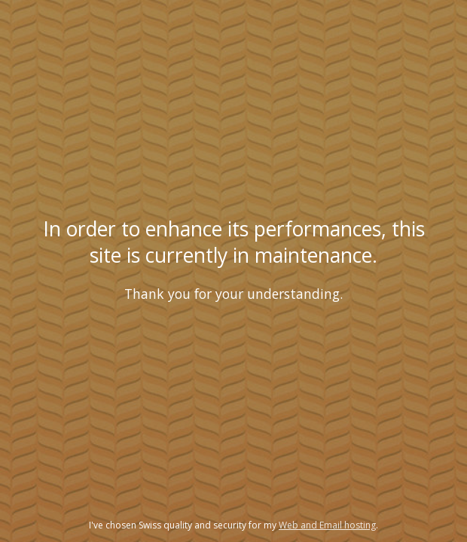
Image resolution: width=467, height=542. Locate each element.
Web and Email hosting (327, 525)
